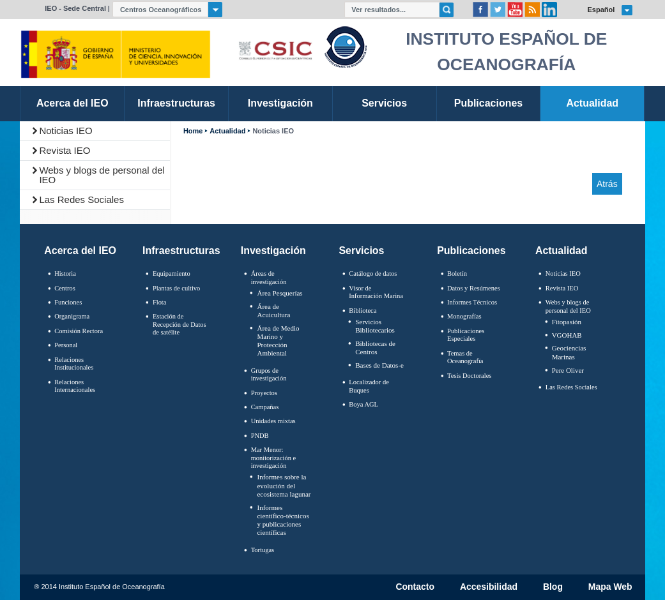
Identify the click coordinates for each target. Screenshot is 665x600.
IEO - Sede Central (75, 8)
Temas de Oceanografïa (465, 357)
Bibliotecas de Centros (375, 348)
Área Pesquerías (279, 293)
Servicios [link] (384, 103)
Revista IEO (64, 150)
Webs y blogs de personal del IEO (102, 175)
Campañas (265, 406)
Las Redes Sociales (81, 199)
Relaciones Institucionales (73, 363)
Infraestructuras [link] (176, 103)
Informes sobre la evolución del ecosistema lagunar (283, 485)
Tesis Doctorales (469, 375)
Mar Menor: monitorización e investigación (273, 457)
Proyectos (264, 392)
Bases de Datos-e (379, 365)
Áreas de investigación (269, 277)
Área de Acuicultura (273, 311)
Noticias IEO (65, 130)
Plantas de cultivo (176, 288)
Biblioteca (362, 310)
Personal (65, 345)
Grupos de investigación (269, 374)
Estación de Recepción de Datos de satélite (179, 324)
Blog (553, 587)
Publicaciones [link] (488, 103)
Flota (160, 302)
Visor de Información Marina (376, 292)
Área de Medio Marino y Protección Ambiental (278, 340)
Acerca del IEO (80, 250)
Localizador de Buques (369, 386)
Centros (64, 288)
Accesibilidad (488, 587)
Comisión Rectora (78, 330)
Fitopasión (566, 322)
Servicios (361, 250)
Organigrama (71, 316)
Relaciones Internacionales (74, 386)
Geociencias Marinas (569, 352)
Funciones (68, 302)
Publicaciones (471, 250)
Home (193, 131)
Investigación (273, 250)
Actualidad (227, 131)
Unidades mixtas (273, 420)
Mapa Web (610, 587)
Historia (65, 273)
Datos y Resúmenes (473, 288)
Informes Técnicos (472, 302)
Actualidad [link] (592, 103)
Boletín (457, 273)
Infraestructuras (181, 250)
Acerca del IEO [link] (72, 103)
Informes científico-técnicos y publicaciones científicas (283, 520)
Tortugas (262, 549)
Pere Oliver (568, 370)
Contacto (414, 587)
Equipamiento (171, 273)
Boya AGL (363, 404)
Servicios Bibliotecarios (375, 326)
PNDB (260, 435)
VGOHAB (567, 335)
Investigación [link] (280, 103)
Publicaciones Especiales (465, 335)
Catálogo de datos (373, 273)
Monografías (464, 316)
